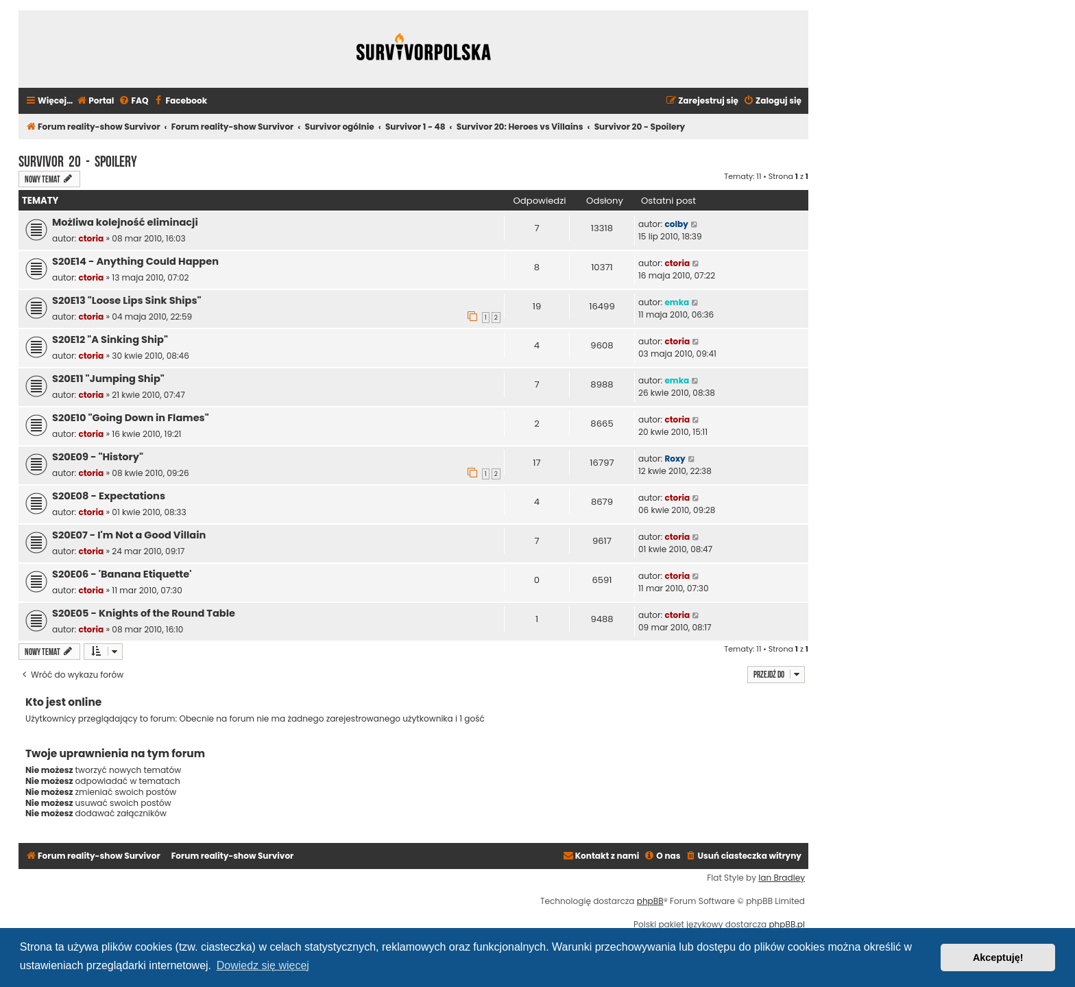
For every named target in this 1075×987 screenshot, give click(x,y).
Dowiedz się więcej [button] (263, 965)
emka (676, 302)
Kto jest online (63, 702)
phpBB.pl (787, 924)
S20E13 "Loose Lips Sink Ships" (127, 300)
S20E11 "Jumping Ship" (108, 378)
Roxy (674, 458)
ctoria (91, 238)
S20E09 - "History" (97, 457)
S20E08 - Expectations (108, 496)
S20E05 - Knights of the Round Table (143, 613)
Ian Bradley (781, 877)
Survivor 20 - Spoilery (78, 159)
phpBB (650, 901)
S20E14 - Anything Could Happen (135, 261)
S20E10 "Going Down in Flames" (130, 418)
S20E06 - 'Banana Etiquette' (121, 574)
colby (676, 224)
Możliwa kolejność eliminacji (125, 222)
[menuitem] (95, 101)
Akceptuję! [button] (998, 957)
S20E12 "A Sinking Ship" (110, 339)
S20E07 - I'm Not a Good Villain (129, 535)
